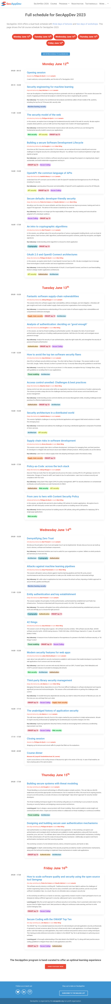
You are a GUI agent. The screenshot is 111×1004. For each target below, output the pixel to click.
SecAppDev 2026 (41, 4)
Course (53, 4)
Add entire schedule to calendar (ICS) (55, 54)
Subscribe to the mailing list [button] (73, 993)
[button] (18, 991)
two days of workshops (87, 24)
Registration (77, 4)
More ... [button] (103, 4)
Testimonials (91, 4)
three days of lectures (62, 24)
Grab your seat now (55, 966)
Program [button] (63, 4)
